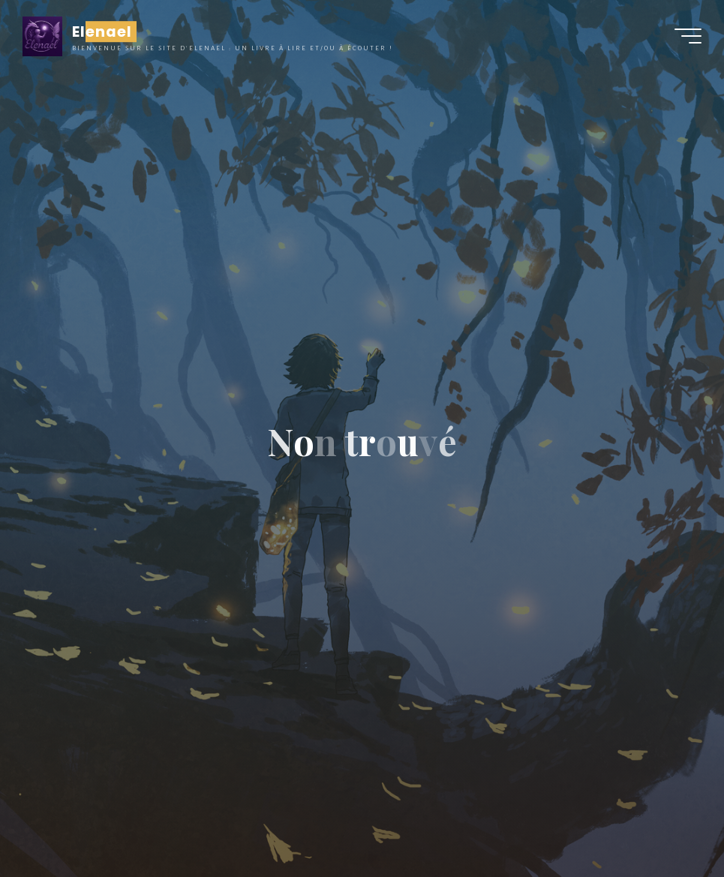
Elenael (102, 31)
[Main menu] (687, 36)
